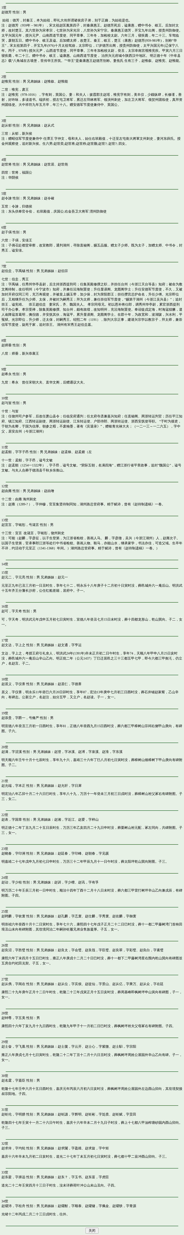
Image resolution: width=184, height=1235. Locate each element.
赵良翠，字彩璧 (124, 950)
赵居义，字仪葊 (13, 684)
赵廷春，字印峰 (70, 853)
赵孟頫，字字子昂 (15, 452)
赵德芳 (6, 12)
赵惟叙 (49, 81)
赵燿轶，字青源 (124, 1206)
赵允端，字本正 (13, 786)
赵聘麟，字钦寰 (13, 916)
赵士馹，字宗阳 (124, 1046)
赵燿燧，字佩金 (97, 1206)
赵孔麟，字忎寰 (70, 916)
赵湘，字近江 (64, 819)
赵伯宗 (63, 271)
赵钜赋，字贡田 (124, 1114)
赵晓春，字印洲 (13, 853)
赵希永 (6, 374)
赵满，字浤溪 (11, 752)
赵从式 (49, 125)
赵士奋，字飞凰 (13, 1046)
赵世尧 (63, 164)
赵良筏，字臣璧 (97, 950)
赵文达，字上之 (13, 645)
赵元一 (63, 577)
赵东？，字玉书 (70, 1177)
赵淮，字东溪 (112, 752)
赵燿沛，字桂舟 (13, 1206)
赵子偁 (6, 232)
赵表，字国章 (11, 819)
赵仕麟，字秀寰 (97, 916)
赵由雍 (6, 491)
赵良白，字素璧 (152, 950)
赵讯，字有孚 (88, 882)
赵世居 (49, 164)
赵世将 (6, 164)
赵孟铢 (66, 452)
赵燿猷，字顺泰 (70, 1206)
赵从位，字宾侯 (70, 984)
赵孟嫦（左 (83, 452)
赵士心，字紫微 (97, 1046)
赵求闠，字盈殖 (70, 1148)
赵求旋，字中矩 (97, 1148)
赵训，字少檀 (64, 882)
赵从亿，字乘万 (124, 984)
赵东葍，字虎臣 (97, 1177)
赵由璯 (49, 491)
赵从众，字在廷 (152, 984)
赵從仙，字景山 (97, 984)
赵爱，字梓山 (88, 819)
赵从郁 (6, 125)
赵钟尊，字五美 (13, 1018)
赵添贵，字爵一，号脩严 (20, 718)
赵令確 (49, 198)
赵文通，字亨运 (70, 645)
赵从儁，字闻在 (13, 984)
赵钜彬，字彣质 (97, 1114)
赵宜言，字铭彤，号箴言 (20, 525)
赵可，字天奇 (11, 611)
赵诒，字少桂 (11, 882)
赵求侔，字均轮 (13, 1148)
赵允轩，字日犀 (70, 786)
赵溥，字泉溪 (88, 752)
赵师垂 (6, 345)
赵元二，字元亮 (13, 577)
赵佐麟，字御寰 (124, 916)
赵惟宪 (6, 81)
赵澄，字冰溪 (64, 752)
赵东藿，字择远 (13, 1177)
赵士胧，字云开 (70, 1046)
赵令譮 (6, 198)
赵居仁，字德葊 (70, 684)
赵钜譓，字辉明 (70, 1114)
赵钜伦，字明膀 (13, 1114)
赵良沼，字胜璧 (13, 950)
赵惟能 (63, 81)
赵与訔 (6, 403)
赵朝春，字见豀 (97, 853)
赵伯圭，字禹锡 (13, 271)
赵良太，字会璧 (70, 950)
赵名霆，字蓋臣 (13, 1080)
